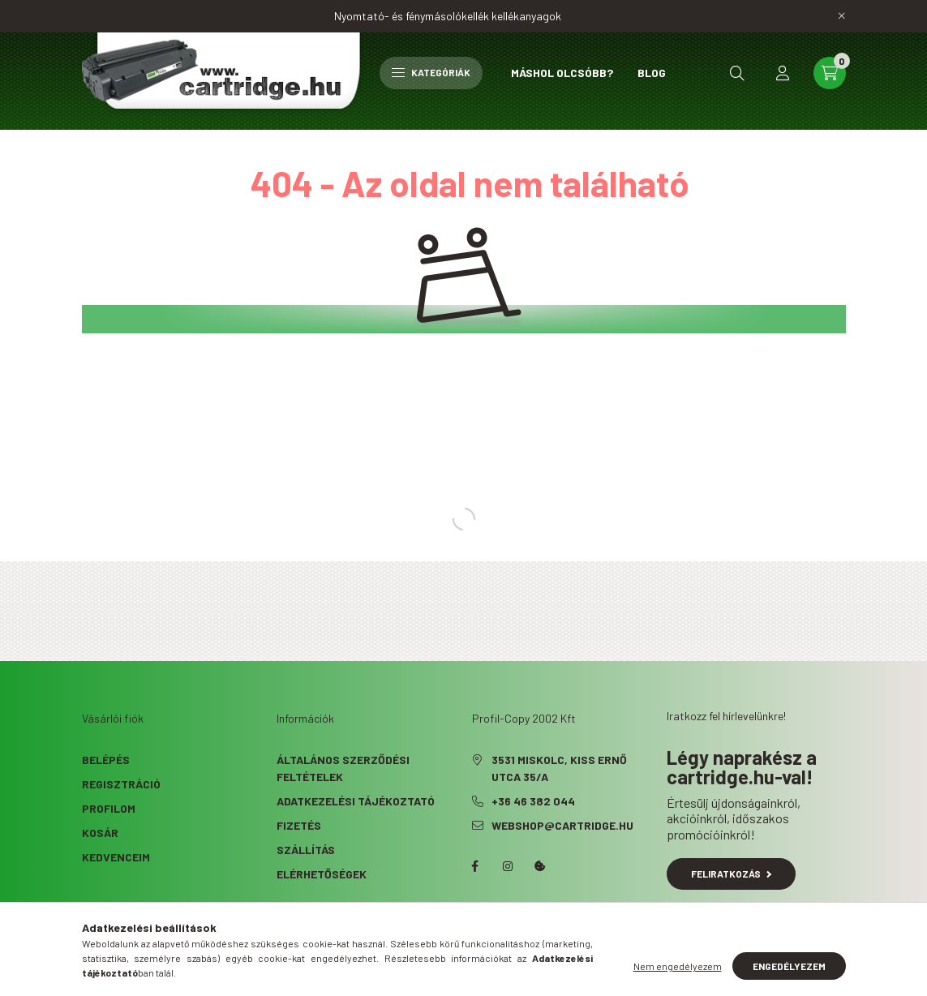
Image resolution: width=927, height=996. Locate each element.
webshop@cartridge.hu (562, 825)
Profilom (108, 808)
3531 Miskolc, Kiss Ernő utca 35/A (559, 768)
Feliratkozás (731, 873)
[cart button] (829, 73)
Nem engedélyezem (677, 966)
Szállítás (306, 849)
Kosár (100, 832)
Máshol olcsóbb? (562, 72)
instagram (507, 866)
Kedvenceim (116, 857)
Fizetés (299, 825)
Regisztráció (121, 784)
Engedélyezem (789, 966)
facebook (475, 866)
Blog (651, 72)
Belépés (106, 759)
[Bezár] (842, 16)
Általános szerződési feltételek (343, 768)
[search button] (737, 73)
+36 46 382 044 (533, 801)
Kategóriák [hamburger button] (431, 72)
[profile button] (782, 73)
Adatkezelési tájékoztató (356, 801)
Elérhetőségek (322, 874)
